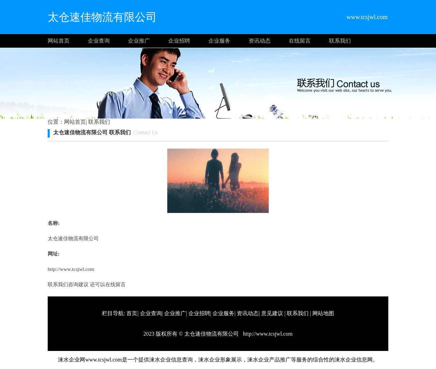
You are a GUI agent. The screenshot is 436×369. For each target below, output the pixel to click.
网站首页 (58, 41)
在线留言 (300, 41)
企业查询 (99, 41)
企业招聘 (179, 41)
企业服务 (219, 41)
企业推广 (139, 41)
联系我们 (340, 41)
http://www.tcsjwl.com (71, 269)
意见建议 (272, 313)
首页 (131, 313)
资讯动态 (259, 41)
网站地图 (323, 313)
